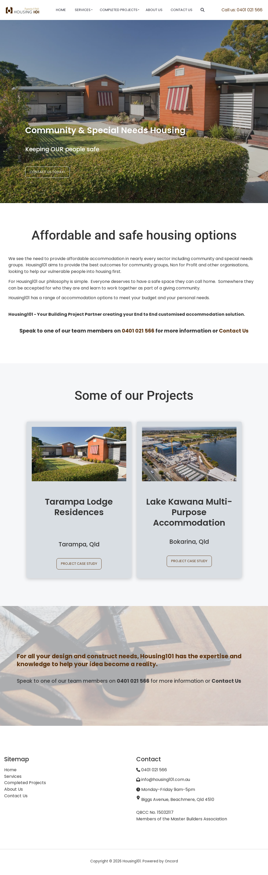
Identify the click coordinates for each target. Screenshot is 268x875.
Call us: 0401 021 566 (242, 10)
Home (61, 9)
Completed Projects (119, 9)
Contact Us (181, 9)
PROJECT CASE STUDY (79, 561)
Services (83, 9)
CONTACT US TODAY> (43, 169)
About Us (154, 9)
